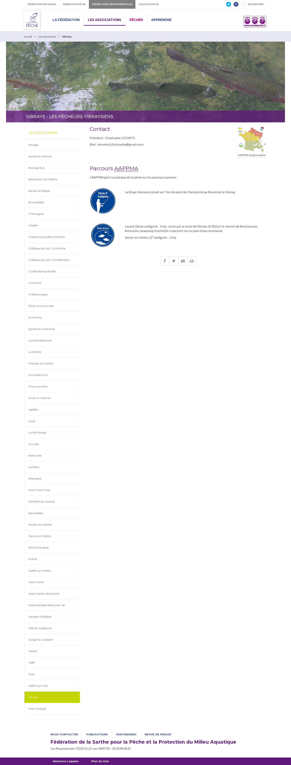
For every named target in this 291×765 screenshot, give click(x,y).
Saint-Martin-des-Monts (43, 593)
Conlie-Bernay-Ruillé (42, 271)
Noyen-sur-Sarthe (40, 524)
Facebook (164, 260)
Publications (97, 734)
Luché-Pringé (37, 432)
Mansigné (34, 478)
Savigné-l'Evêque (40, 616)
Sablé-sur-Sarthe (39, 570)
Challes (33, 225)
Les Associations (104, 20)
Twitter (173, 260)
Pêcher (136, 20)
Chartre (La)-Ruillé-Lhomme (46, 236)
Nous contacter (64, 734)
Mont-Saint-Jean (39, 490)
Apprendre (161, 20)
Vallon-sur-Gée (38, 685)
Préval (32, 559)
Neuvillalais (35, 513)
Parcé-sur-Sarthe (39, 536)
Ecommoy (35, 317)
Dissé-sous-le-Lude (41, 305)
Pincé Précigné (38, 547)
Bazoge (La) (36, 167)
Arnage (33, 144)
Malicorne (35, 455)
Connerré (34, 282)
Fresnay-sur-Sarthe (41, 363)
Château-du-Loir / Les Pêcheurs (49, 259)
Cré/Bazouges (37, 294)
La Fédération (66, 20)
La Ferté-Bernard (39, 340)
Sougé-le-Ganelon (40, 639)
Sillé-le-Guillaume (40, 628)
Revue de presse (158, 734)
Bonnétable (36, 202)
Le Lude (33, 444)
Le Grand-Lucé (38, 375)
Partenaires (126, 734)
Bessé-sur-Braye (39, 190)
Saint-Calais (36, 582)
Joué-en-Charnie (39, 398)
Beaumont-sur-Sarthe (42, 179)
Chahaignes (36, 213)
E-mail (182, 260)
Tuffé (31, 662)
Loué (31, 421)
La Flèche (34, 352)
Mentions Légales (66, 761)
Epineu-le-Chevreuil (41, 329)
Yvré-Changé (37, 708)
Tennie (32, 651)
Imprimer (191, 260)
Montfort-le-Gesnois (41, 501)
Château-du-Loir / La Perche (46, 248)
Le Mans (33, 467)
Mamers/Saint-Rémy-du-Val (46, 605)
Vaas (31, 674)
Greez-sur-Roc (38, 386)
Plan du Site (100, 761)
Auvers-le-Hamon (40, 156)
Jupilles (33, 409)
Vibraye (33, 697)
